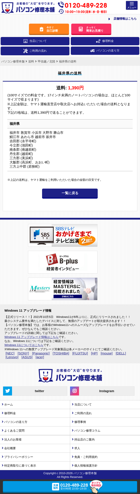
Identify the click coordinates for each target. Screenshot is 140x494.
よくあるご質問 (14, 430)
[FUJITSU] (80, 353)
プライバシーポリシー (18, 457)
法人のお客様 (13, 439)
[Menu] (132, 5)
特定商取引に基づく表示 (20, 465)
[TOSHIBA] (61, 353)
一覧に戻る (70, 193)
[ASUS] (27, 357)
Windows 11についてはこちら (23, 345)
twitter (23, 391)
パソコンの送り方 (105, 50)
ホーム (8, 404)
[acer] (40, 357)
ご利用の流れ (35, 51)
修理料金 (105, 41)
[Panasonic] (40, 353)
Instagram (92, 391)
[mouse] (106, 353)
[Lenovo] (12, 357)
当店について (35, 41)
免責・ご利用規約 (85, 457)
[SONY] (23, 353)
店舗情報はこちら (123, 19)
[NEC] (10, 353)
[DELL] (121, 353)
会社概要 (10, 448)
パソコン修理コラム (87, 430)
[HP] (94, 353)
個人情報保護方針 (85, 465)
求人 (77, 448)
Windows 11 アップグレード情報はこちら (31, 337)
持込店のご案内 (84, 439)
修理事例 (80, 422)
